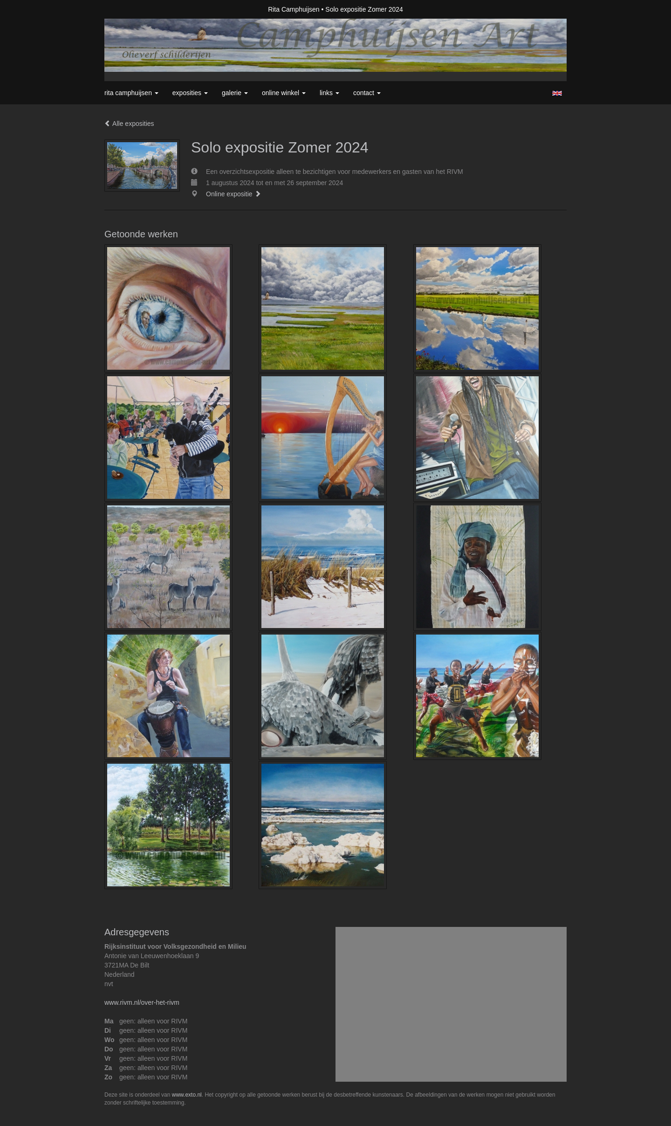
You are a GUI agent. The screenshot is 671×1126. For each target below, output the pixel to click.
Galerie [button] (235, 93)
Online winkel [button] (284, 93)
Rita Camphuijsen (294, 9)
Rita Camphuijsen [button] (131, 93)
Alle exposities (129, 123)
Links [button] (329, 93)
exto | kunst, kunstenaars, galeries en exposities (130, 9)
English (557, 93)
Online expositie (233, 194)
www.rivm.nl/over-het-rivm (141, 1002)
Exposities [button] (190, 93)
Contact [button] (367, 93)
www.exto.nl (187, 1094)
